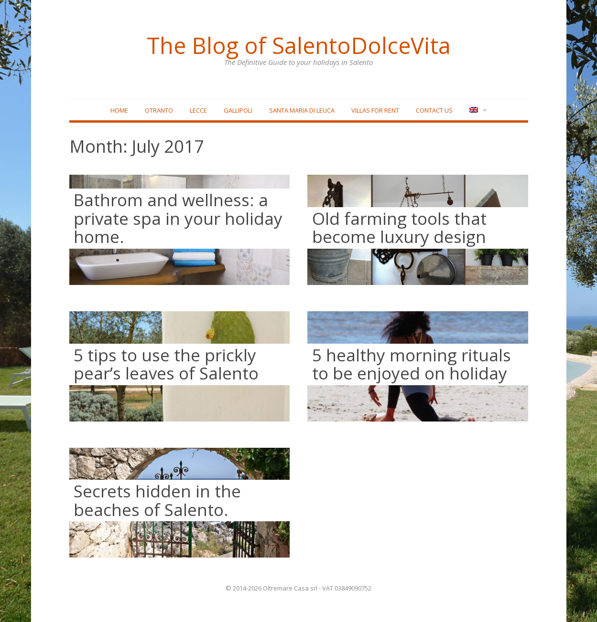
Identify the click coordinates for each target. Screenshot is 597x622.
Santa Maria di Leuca (302, 110)
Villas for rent (375, 110)
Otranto (159, 110)
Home (119, 110)
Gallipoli (238, 110)
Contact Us (434, 110)
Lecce (198, 110)
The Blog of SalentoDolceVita (299, 45)
